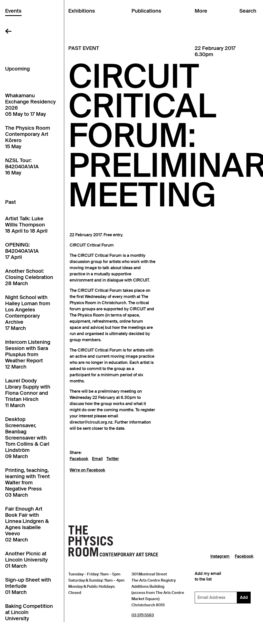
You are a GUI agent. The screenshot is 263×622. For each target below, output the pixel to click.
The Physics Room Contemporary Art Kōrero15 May (27, 137)
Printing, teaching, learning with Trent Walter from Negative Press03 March (27, 482)
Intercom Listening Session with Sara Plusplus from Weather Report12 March (27, 354)
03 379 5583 (143, 615)
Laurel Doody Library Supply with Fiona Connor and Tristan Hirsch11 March (27, 393)
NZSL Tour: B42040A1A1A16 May (22, 166)
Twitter (112, 458)
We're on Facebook (87, 470)
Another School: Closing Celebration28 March (29, 277)
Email (97, 458)
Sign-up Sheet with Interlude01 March (28, 586)
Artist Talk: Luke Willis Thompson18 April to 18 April (26, 224)
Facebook (79, 458)
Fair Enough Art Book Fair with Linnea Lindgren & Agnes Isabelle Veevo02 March (27, 524)
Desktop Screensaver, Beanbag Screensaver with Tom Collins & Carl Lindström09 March (27, 437)
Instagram (220, 556)
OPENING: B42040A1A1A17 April (22, 251)
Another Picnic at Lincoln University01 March (26, 559)
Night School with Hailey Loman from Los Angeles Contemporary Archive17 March (27, 312)
